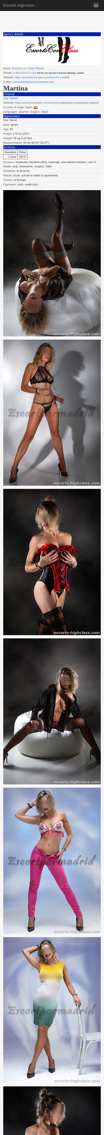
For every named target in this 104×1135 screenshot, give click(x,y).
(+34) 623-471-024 (24, 72)
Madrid (14, 98)
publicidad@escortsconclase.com (33, 81)
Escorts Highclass (18, 5)
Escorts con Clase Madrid (28, 68)
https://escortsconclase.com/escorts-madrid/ (42, 77)
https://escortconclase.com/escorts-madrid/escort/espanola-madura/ (57, 102)
